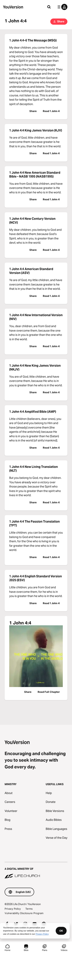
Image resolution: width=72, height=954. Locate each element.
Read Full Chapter (49, 691)
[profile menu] (61, 7)
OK (61, 930)
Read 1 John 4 (51, 111)
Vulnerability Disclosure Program (24, 913)
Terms (29, 908)
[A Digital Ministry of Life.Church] (36, 870)
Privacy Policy (13, 908)
